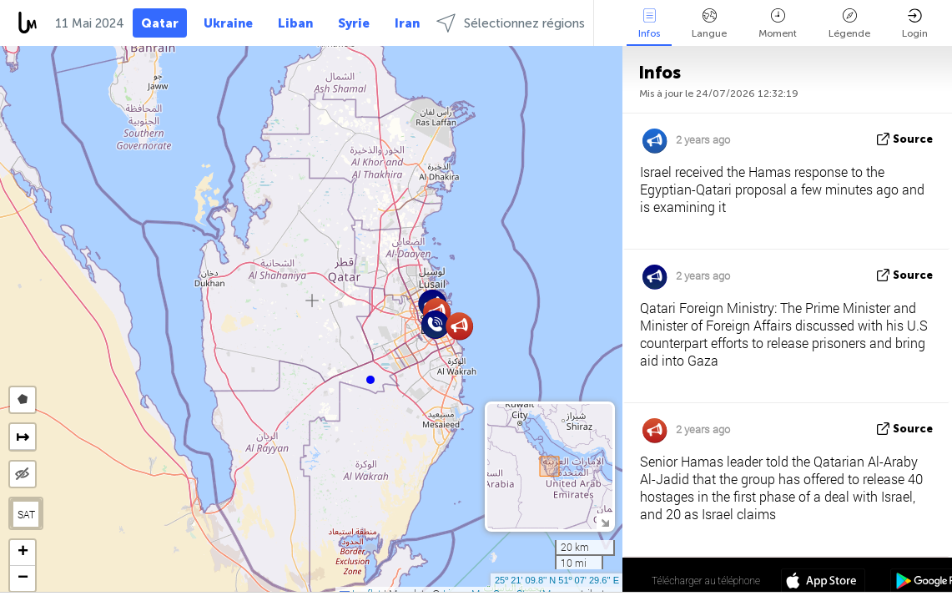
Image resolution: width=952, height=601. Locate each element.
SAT (26, 514)
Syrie (354, 23)
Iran (407, 23)
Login (915, 23)
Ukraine (228, 23)
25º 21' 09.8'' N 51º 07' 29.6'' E (557, 580)
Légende (849, 23)
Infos (649, 23)
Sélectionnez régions (510, 23)
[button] (370, 380)
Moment (777, 23)
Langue (709, 23)
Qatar (160, 23)
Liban (295, 23)
